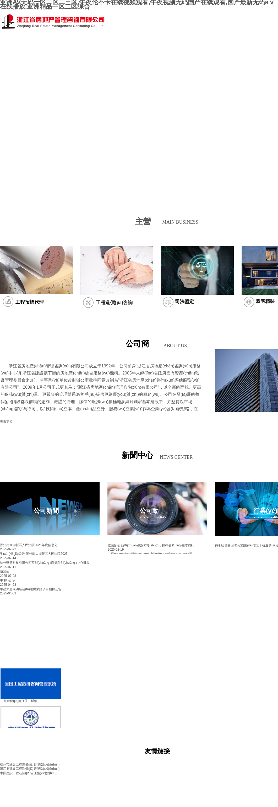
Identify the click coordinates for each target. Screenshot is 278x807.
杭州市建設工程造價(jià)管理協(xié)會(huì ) (29, 764)
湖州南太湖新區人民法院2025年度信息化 (28, 545)
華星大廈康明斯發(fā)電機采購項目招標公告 (30, 589)
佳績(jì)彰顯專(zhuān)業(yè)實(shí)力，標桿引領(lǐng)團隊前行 (151, 545)
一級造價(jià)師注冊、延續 (19, 701)
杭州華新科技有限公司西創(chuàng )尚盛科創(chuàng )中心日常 (44, 563)
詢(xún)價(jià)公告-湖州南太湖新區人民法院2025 (34, 554)
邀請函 (4, 571)
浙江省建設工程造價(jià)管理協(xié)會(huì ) (29, 769)
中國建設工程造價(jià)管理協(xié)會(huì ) (28, 773)
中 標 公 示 (7, 580)
